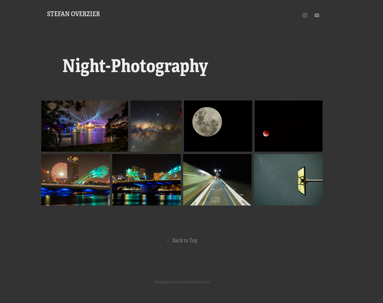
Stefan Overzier (73, 14)
